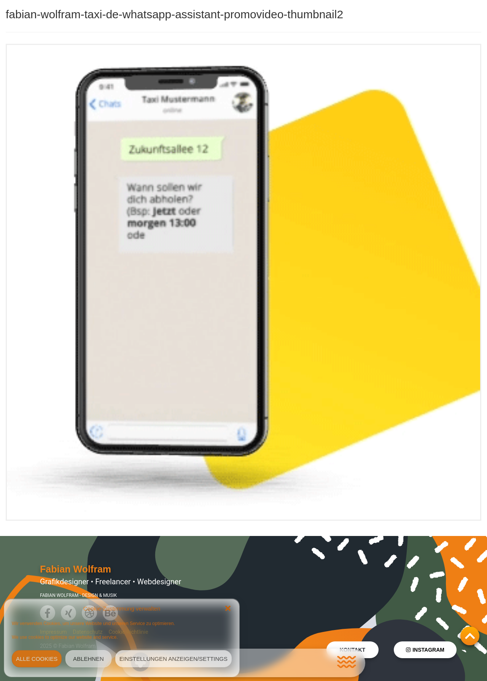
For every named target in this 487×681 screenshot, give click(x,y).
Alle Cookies (36, 658)
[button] (228, 608)
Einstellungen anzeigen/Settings (173, 658)
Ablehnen (88, 658)
